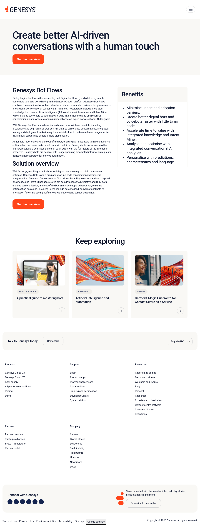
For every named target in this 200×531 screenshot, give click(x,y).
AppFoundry (11, 382)
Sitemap (79, 521)
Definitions (141, 414)
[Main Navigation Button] (190, 9)
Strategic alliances (15, 439)
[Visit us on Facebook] (28, 501)
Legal (73, 466)
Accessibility (65, 521)
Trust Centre (76, 452)
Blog (137, 386)
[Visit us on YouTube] (35, 501)
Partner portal (12, 448)
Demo (8, 395)
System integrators (15, 443)
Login (73, 372)
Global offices (77, 439)
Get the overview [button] (28, 59)
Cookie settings (96, 521)
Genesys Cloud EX (15, 377)
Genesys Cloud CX (15, 372)
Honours (74, 457)
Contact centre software (148, 405)
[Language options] (180, 341)
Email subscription (46, 521)
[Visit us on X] (22, 501)
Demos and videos (145, 377)
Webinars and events (146, 382)
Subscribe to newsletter (143, 503)
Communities (77, 386)
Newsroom (76, 462)
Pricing (8, 391)
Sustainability (77, 448)
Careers (74, 434)
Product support (79, 377)
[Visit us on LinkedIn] (10, 501)
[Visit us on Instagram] (16, 501)
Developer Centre (79, 395)
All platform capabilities (18, 386)
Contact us (53, 341)
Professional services (81, 382)
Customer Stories (144, 409)
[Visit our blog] (41, 501)
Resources (141, 395)
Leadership (76, 443)
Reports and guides (145, 372)
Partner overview (14, 434)
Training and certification (83, 391)
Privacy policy (26, 521)
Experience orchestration (148, 400)
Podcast (139, 391)
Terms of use (9, 521)
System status (77, 400)
